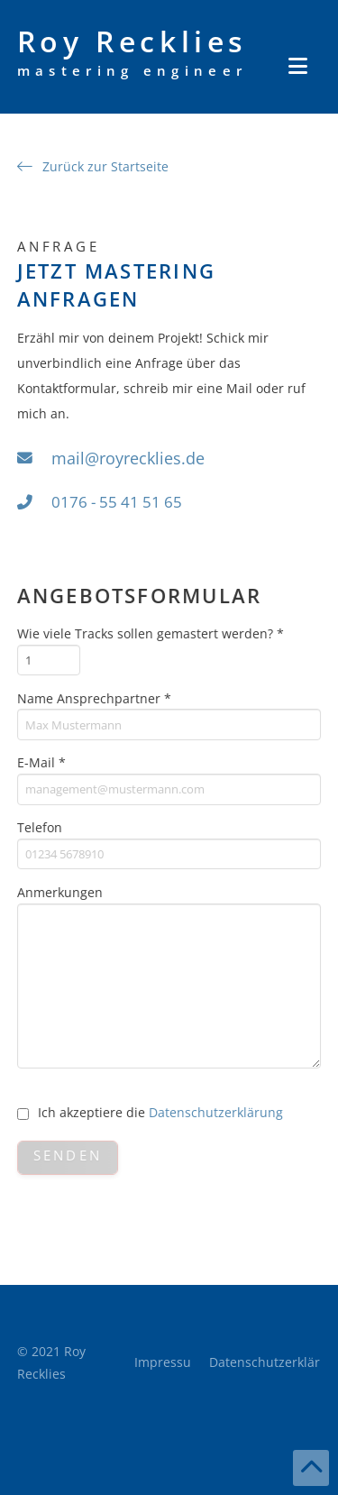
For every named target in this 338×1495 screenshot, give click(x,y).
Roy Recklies (132, 52)
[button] (298, 66)
